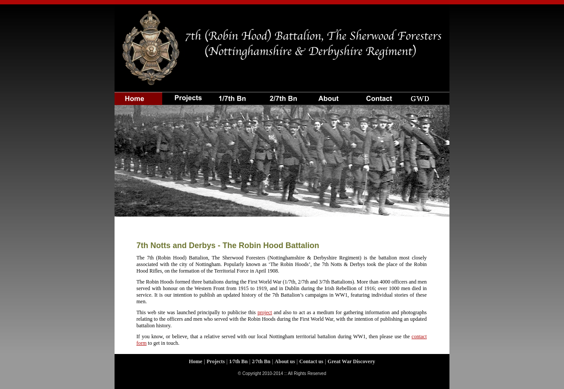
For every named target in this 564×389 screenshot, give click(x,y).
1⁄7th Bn (238, 361)
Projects (215, 361)
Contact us (377, 94)
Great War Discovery (351, 361)
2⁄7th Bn (261, 361)
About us (329, 94)
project (265, 312)
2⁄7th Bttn (281, 94)
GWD (425, 94)
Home (138, 94)
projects (186, 94)
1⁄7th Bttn (234, 94)
